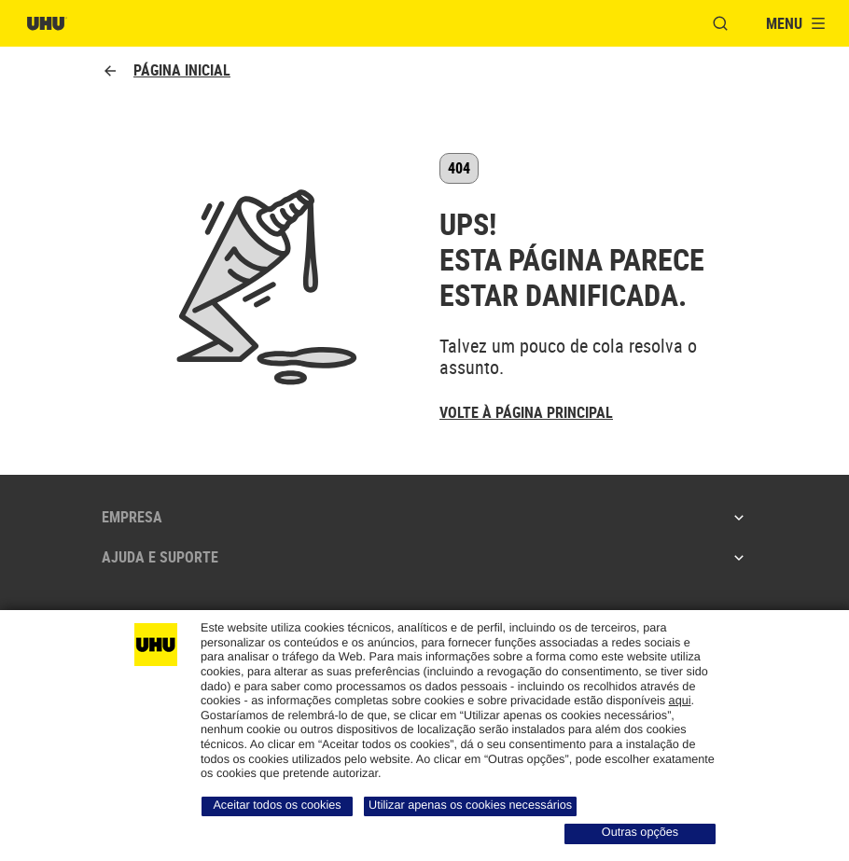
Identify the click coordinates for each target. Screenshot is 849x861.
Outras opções (640, 832)
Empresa (424, 517)
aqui (680, 700)
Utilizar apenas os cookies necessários (470, 805)
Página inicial (166, 70)
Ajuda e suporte (424, 557)
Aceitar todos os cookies (277, 805)
